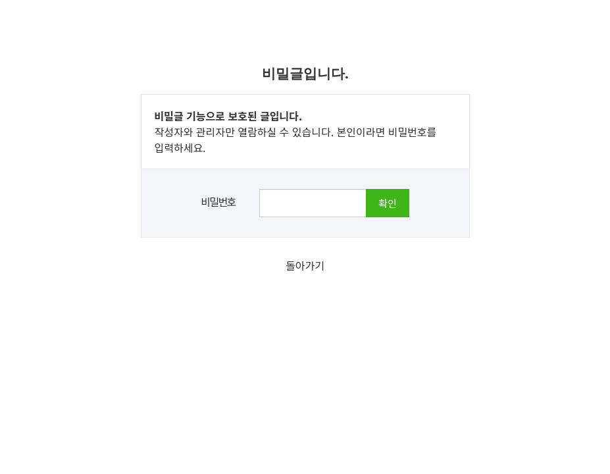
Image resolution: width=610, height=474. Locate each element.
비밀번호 (218, 201)
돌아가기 (305, 265)
